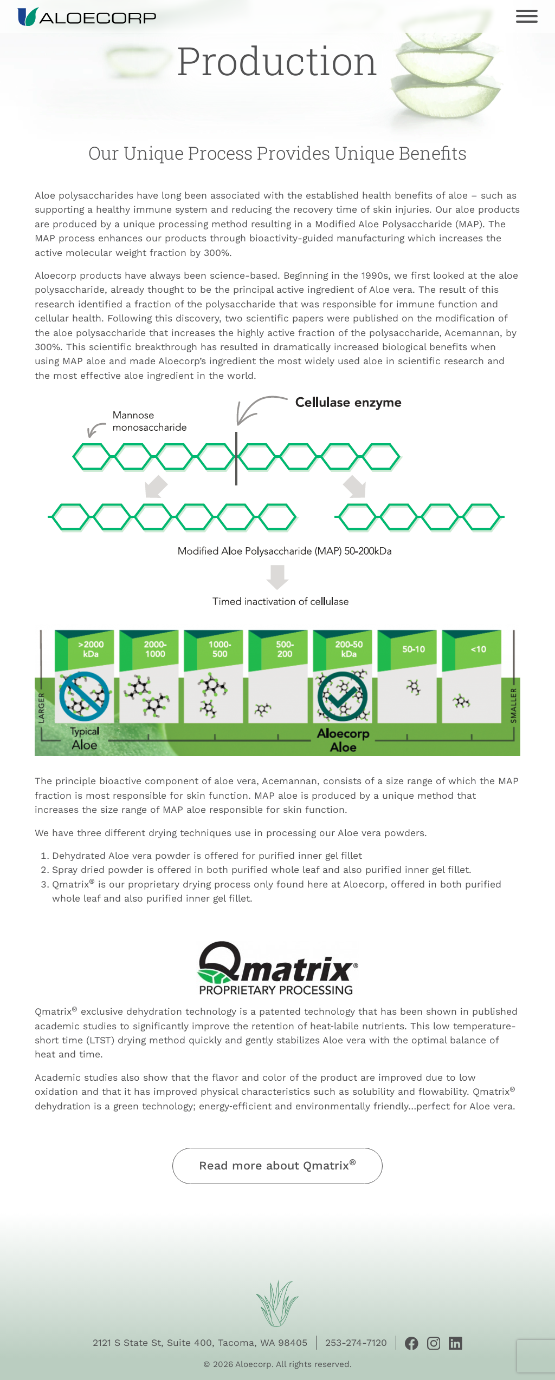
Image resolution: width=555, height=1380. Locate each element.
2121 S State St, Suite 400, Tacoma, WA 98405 (200, 1342)
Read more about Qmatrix (277, 1164)
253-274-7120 (356, 1342)
